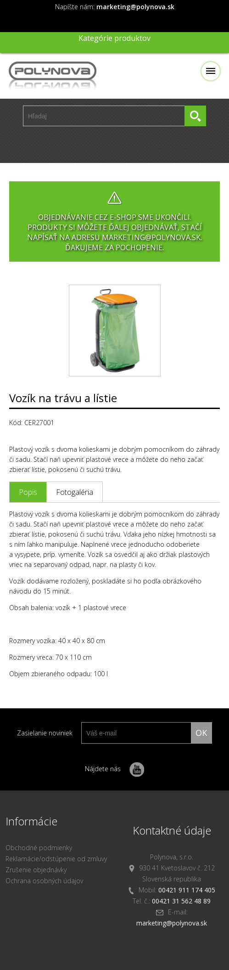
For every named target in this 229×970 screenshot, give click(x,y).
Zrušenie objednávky (36, 869)
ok (201, 732)
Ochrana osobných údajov (44, 880)
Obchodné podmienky (39, 847)
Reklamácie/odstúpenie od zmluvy (56, 858)
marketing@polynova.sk (171, 923)
